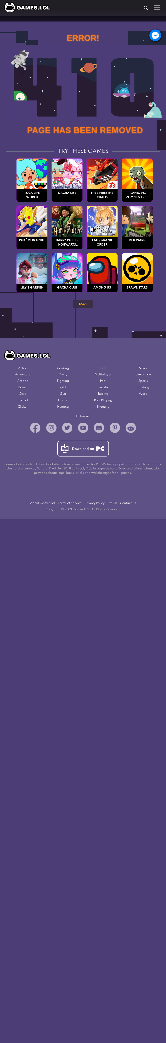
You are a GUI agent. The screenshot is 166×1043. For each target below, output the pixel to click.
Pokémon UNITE (32, 240)
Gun (63, 393)
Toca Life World (32, 195)
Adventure (23, 374)
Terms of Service (70, 503)
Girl (63, 387)
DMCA (112, 503)
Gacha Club (67, 287)
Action (23, 368)
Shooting (103, 406)
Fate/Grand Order (102, 242)
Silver (143, 368)
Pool (103, 380)
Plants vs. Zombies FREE (137, 195)
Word (143, 393)
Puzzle (103, 387)
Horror (63, 400)
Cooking (63, 368)
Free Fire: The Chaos (102, 195)
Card (23, 393)
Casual (23, 400)
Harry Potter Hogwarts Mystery (67, 243)
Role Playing (103, 400)
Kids (103, 368)
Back (83, 304)
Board (22, 387)
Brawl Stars (137, 287)
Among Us (102, 287)
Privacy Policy (95, 503)
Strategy (143, 387)
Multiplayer (103, 374)
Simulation (143, 374)
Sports (143, 380)
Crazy (63, 374)
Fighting (63, 380)
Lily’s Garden (32, 287)
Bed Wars (137, 240)
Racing (103, 393)
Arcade (22, 380)
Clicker (23, 406)
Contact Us (128, 503)
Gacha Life (67, 193)
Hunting (63, 406)
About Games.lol (42, 503)
